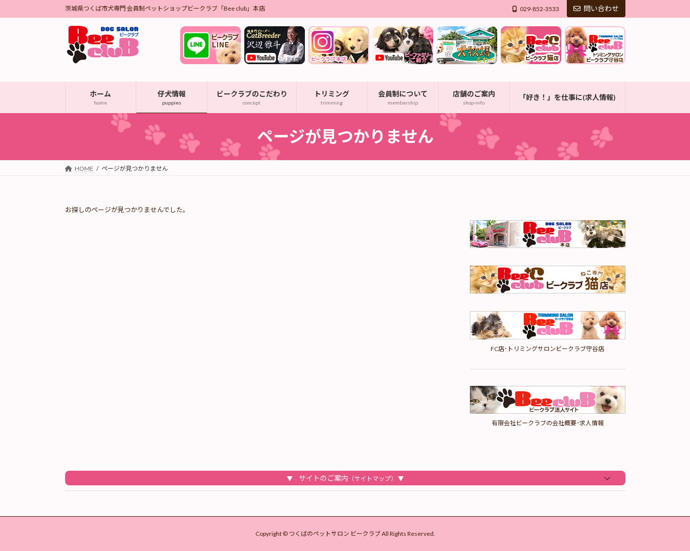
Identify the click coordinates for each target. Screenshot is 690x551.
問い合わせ (596, 8)
